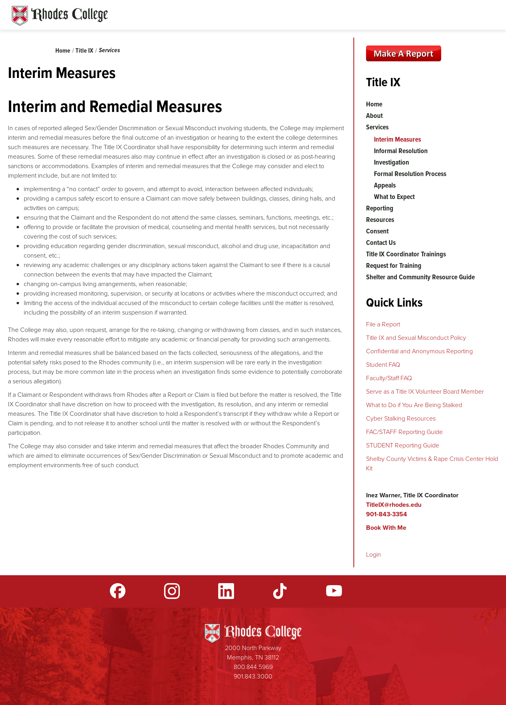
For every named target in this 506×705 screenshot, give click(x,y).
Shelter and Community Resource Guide (420, 277)
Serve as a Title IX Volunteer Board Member (425, 391)
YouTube (334, 591)
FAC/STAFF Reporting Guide (404, 431)
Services (109, 50)
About (374, 115)
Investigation (391, 162)
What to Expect (394, 196)
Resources (380, 219)
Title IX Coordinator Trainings (406, 254)
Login (373, 554)
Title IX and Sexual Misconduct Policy (416, 337)
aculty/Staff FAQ (391, 378)
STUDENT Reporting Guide (402, 445)
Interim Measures (397, 139)
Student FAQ (383, 364)
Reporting (379, 208)
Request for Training (393, 265)
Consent (377, 231)
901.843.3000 (253, 676)
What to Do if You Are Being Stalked (414, 404)
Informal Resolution (401, 151)
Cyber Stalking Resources (401, 418)
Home (62, 50)
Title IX (84, 50)
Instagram (172, 591)
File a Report (383, 324)
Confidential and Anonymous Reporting (419, 351)
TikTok (280, 591)
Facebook (118, 591)
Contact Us (381, 242)
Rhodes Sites (60, 16)
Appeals (385, 185)
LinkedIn (226, 591)
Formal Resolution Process (410, 174)
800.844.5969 (253, 666)
